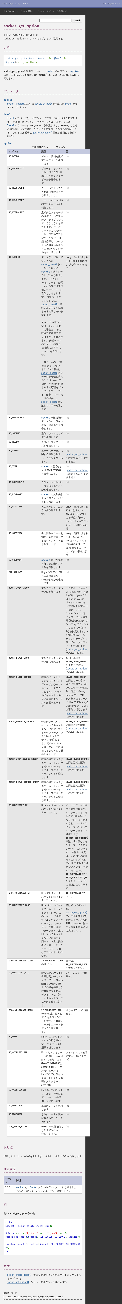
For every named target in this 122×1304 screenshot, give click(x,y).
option (19, 1297)
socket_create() (15, 103)
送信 (29, 1297)
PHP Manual (9, 11)
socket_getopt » (111, 3)
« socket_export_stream (15, 3)
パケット (35, 1297)
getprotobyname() (42, 132)
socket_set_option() (77, 454)
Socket (33, 58)
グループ (59, 1297)
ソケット (9, 1297)
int (15, 1297)
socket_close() (49, 264)
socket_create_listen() (19, 1274)
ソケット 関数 (25, 11)
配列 (46, 1297)
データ (52, 1297)
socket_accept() (43, 103)
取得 (42, 1297)
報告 (25, 1297)
